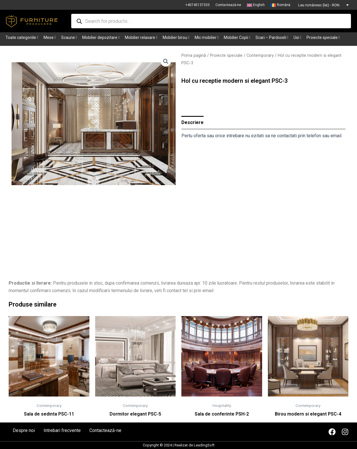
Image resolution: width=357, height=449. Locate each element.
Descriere (192, 122)
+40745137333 (197, 5)
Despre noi (24, 430)
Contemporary (260, 55)
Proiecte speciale (226, 55)
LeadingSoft (204, 445)
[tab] (192, 122)
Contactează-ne (228, 5)
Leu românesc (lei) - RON (318, 5)
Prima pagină (193, 55)
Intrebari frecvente (62, 430)
